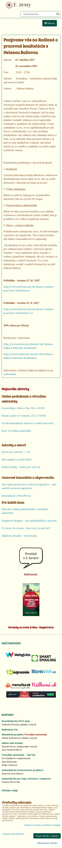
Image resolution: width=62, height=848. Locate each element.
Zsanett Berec (9, 746)
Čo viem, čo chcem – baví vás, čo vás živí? (26, 528)
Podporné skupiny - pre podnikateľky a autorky (29, 520)
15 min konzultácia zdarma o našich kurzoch (27, 423)
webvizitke (9, 374)
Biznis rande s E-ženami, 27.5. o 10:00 (24, 415)
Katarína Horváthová (12, 773)
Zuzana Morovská (11, 781)
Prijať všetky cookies (47, 835)
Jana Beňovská (9, 761)
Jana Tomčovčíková (12, 749)
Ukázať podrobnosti (13, 834)
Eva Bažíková (8, 758)
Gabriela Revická (10, 724)
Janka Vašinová (9, 765)
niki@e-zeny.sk (29, 737)
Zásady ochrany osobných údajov (42, 825)
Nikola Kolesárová (11, 737)
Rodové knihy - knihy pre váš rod (21, 467)
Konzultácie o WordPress (16, 495)
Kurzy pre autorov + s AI (16, 451)
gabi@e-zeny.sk (28, 724)
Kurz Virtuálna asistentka (16, 430)
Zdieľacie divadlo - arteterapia (19, 535)
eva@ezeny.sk (23, 758)
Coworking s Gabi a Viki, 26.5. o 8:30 (23, 408)
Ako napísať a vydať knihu (16, 459)
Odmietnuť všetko (47, 843)
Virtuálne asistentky (35, 734)
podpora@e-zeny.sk (27, 746)
